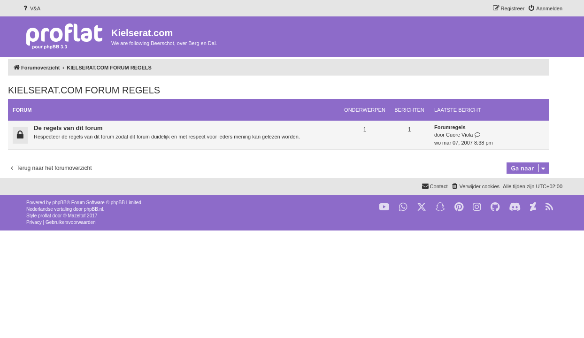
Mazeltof (77, 215)
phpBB (60, 202)
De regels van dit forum (81, 127)
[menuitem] (31, 8)
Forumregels (463, 127)
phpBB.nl (93, 209)
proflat (44, 215)
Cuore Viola (473, 135)
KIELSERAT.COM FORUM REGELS (98, 90)
